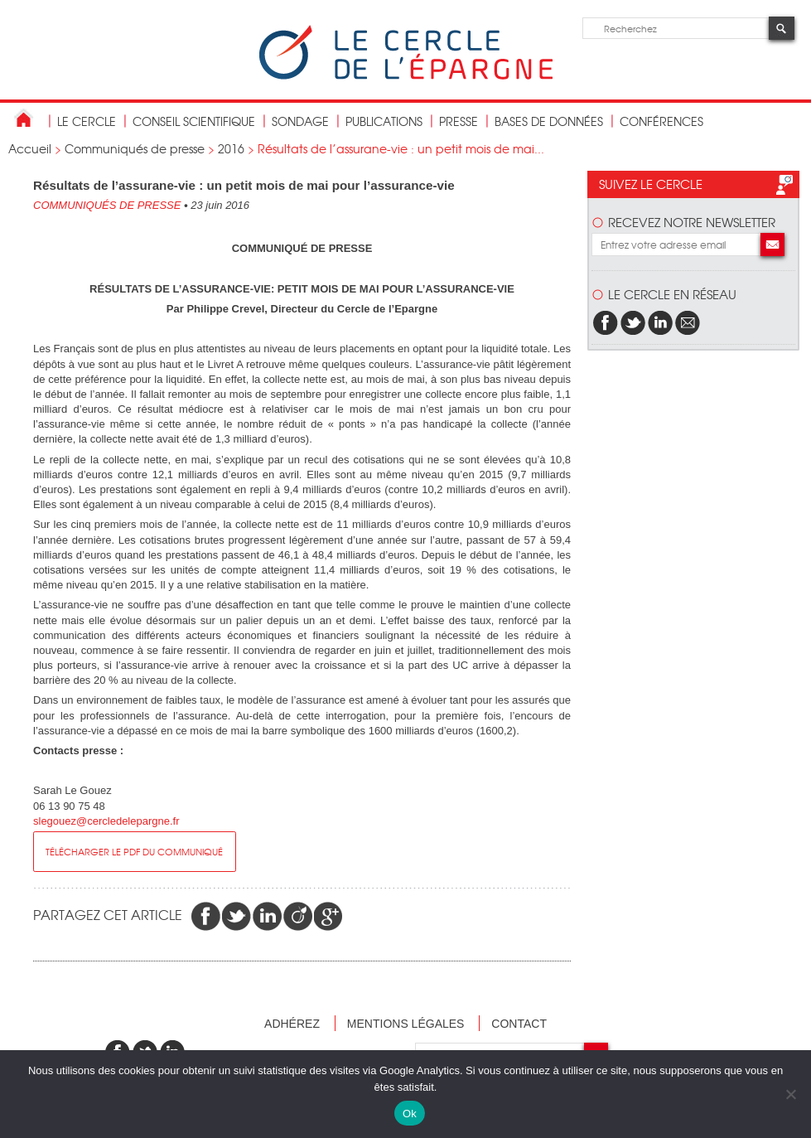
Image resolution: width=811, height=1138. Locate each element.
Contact (519, 1023)
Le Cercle (86, 121)
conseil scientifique (194, 121)
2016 (231, 148)
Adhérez (292, 1023)
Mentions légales (406, 1023)
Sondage (300, 121)
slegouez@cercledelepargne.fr (106, 821)
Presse (458, 121)
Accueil (29, 148)
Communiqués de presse (135, 148)
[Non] (790, 1094)
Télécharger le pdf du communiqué (134, 851)
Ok (410, 1113)
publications (383, 121)
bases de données (549, 121)
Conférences (661, 121)
